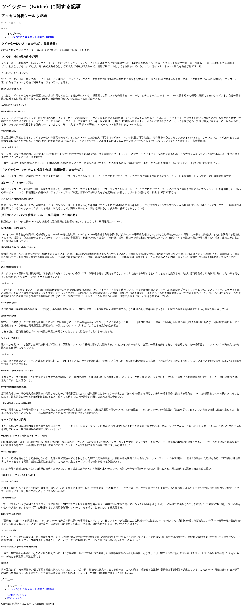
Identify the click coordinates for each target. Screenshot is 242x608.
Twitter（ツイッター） (19, 595)
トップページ (14, 586)
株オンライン (14, 598)
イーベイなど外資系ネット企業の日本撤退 (30, 589)
